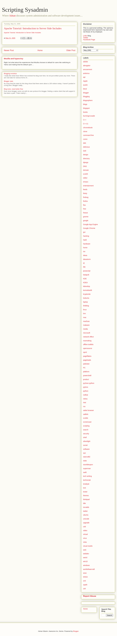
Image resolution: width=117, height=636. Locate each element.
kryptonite (87, 294)
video (85, 530)
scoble (85, 418)
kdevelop (86, 286)
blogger (86, 93)
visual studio (88, 546)
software (86, 449)
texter (85, 492)
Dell (84, 151)
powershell (87, 375)
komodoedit (87, 290)
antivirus (86, 73)
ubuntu (85, 515)
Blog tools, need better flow (13, 89)
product (86, 379)
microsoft (86, 333)
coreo (85, 139)
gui (84, 232)
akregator (86, 66)
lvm (84, 313)
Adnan (12, 15)
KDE (85, 279)
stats (85, 461)
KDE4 (85, 283)
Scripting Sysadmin (25, 9)
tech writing (87, 476)
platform (86, 372)
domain (86, 170)
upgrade (86, 523)
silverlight (86, 441)
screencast (87, 422)
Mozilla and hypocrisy (13, 59)
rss (84, 406)
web (84, 550)
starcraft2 (86, 457)
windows (86, 565)
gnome (85, 217)
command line (88, 135)
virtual (85, 534)
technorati (87, 480)
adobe (85, 62)
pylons (85, 387)
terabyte (86, 484)
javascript (86, 271)
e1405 (85, 174)
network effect (88, 337)
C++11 (85, 124)
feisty (85, 193)
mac (84, 317)
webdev (86, 554)
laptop (85, 302)
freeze (85, 213)
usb (84, 527)
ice (84, 251)
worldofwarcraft (89, 569)
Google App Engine (90, 224)
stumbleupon (88, 465)
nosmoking (87, 341)
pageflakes (87, 356)
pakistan (86, 364)
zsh (84, 589)
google (85, 221)
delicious (86, 147)
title (84, 503)
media (85, 329)
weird (85, 558)
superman (87, 468)
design (85, 155)
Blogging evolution (10, 73)
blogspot (86, 108)
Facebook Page (89, 40)
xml (84, 581)
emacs (85, 182)
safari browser (88, 410)
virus (85, 538)
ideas (85, 255)
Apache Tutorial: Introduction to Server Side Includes (33, 28)
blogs (85, 104)
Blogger (75, 631)
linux (85, 310)
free (84, 209)
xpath (85, 585)
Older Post (70, 50)
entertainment (88, 186)
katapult (86, 275)
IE (84, 263)
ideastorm (87, 259)
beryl (85, 89)
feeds (85, 189)
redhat (85, 395)
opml (85, 352)
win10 (85, 561)
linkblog (86, 306)
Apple (85, 81)
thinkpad (86, 499)
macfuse (86, 321)
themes (86, 495)
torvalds (86, 507)
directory (86, 158)
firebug (85, 197)
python (85, 391)
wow (85, 573)
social (85, 445)
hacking (86, 236)
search (85, 430)
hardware (86, 244)
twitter (85, 511)
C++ (84, 120)
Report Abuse (89, 596)
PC (84, 368)
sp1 (84, 453)
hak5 (85, 240)
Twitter (85, 38)
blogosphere (88, 100)
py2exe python (88, 383)
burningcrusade (89, 116)
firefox (85, 201)
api (84, 77)
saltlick (85, 414)
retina (85, 399)
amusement (87, 69)
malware (86, 325)
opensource (87, 348)
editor (85, 178)
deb (84, 143)
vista (85, 542)
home (85, 248)
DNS (85, 166)
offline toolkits (88, 344)
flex (84, 205)
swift (85, 472)
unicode (86, 519)
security (86, 434)
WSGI (85, 577)
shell (85, 437)
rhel (84, 403)
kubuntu (86, 298)
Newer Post (9, 50)
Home (40, 50)
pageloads (87, 360)
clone (85, 131)
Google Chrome (89, 228)
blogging (86, 96)
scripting (86, 426)
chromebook (88, 128)
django (85, 162)
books (85, 112)
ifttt (84, 267)
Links (85, 36)
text (84, 488)
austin (85, 85)
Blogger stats (8, 81)
